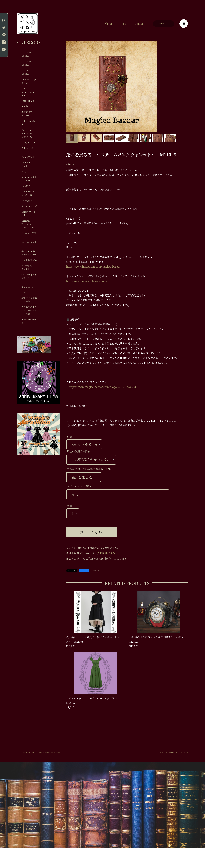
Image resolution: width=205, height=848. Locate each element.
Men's (24, 292)
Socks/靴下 (26, 200)
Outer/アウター (29, 156)
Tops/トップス (28, 142)
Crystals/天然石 (29, 259)
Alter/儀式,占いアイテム (29, 267)
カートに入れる (92, 531)
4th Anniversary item (27, 92)
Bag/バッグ (26, 171)
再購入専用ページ (28, 321)
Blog (123, 23)
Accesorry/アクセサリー (29, 178)
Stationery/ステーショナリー (28, 252)
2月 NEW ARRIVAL (26, 72)
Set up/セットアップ (28, 164)
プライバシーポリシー (25, 752)
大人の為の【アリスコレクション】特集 (28, 310)
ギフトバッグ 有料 (79, 486)
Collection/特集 (28, 122)
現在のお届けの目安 (78, 451)
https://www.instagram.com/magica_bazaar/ (93, 266)
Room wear (27, 286)
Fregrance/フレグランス (29, 234)
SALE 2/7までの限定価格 (29, 299)
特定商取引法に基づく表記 (49, 752)
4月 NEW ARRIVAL (26, 54)
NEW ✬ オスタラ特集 (28, 81)
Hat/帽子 (25, 185)
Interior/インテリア (29, 243)
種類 (69, 436)
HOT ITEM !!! (28, 100)
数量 (69, 505)
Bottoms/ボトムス (28, 149)
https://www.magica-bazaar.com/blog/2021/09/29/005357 (104, 387)
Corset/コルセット (28, 213)
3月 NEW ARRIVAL (26, 63)
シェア (84, 570)
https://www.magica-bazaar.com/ (86, 281)
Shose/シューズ (29, 206)
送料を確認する (106, 553)
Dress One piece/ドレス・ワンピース (28, 133)
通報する (96, 570)
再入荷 (24, 106)
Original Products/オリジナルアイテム (28, 224)
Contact (139, 23)
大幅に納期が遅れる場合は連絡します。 (90, 469)
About (108, 23)
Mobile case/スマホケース (29, 193)
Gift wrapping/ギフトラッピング (29, 278)
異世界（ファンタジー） (28, 113)
